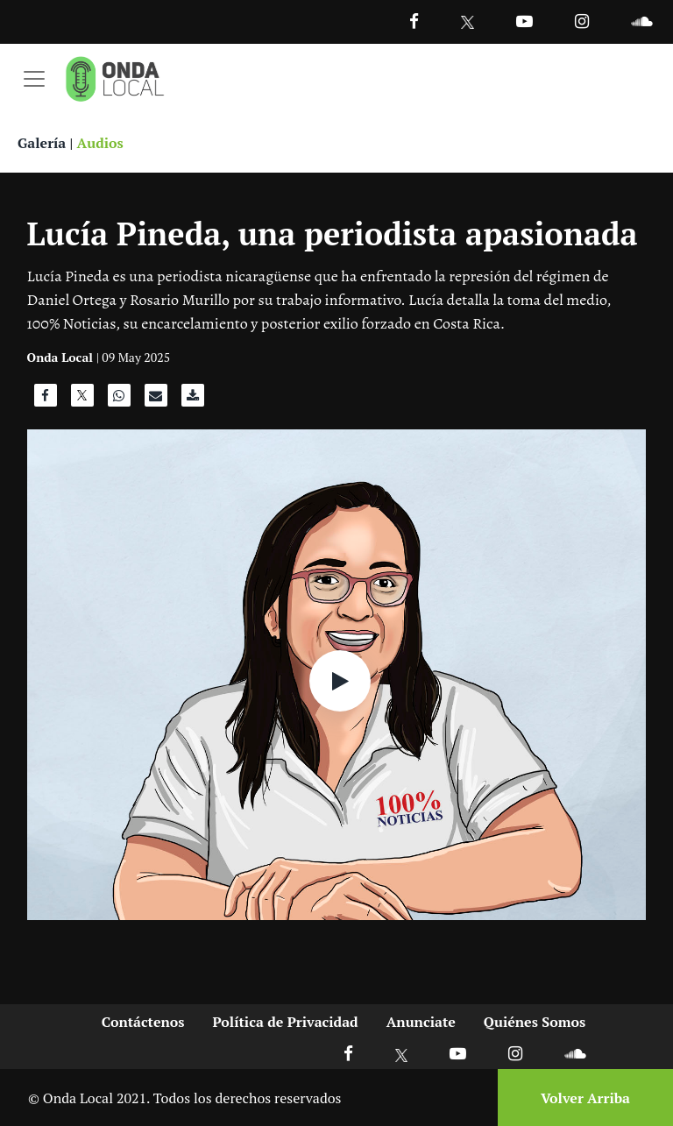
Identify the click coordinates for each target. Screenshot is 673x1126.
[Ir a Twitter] (467, 22)
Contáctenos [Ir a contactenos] (143, 1021)
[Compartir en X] (82, 399)
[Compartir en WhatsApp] (119, 399)
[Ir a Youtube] (524, 21)
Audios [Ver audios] (100, 142)
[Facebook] (414, 21)
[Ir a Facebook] (348, 1053)
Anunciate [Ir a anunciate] (421, 1021)
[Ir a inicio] (115, 79)
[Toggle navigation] (34, 79)
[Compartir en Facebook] (45, 399)
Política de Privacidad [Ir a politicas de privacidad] (285, 1021)
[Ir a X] (401, 1053)
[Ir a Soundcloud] (574, 1053)
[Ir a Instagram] (582, 21)
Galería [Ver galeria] (42, 142)
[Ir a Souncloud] (641, 21)
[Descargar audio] (192, 399)
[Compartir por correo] (156, 399)
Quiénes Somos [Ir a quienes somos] (534, 1021)
